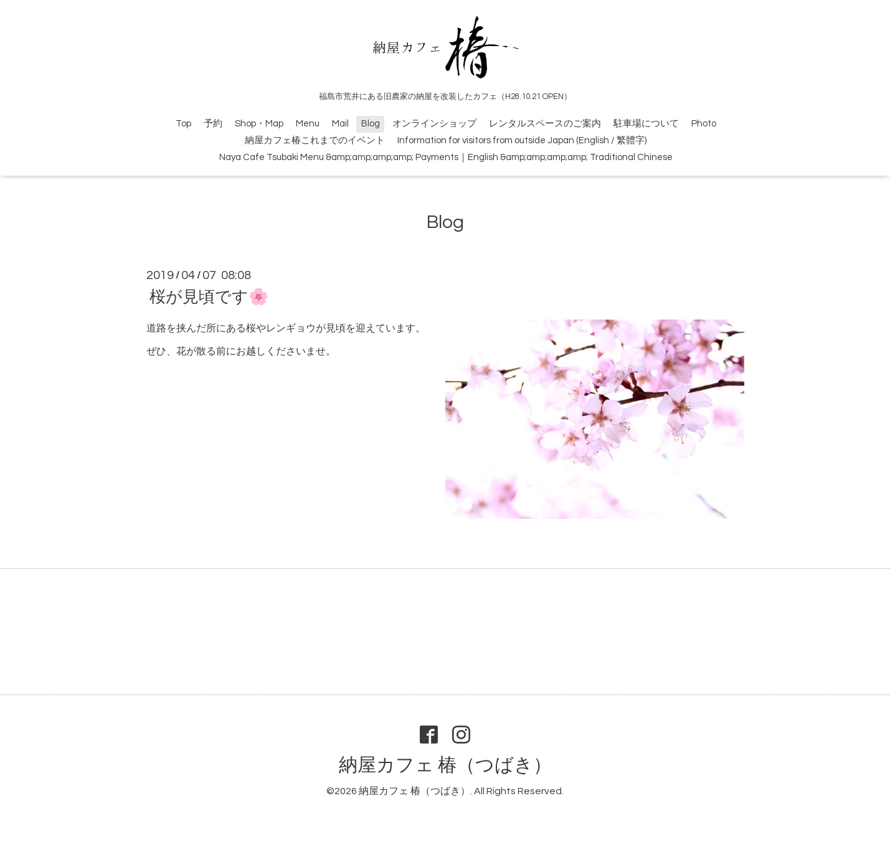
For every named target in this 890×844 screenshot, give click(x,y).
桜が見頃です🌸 (208, 297)
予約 (213, 123)
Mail (340, 123)
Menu (308, 123)
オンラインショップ (434, 123)
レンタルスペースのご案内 (545, 123)
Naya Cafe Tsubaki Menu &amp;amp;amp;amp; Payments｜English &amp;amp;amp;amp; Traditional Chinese (446, 157)
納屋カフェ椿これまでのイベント (315, 140)
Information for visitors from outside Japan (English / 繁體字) (521, 140)
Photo (703, 123)
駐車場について (646, 123)
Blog (370, 123)
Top (183, 123)
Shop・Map (259, 123)
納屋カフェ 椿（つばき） (445, 765)
